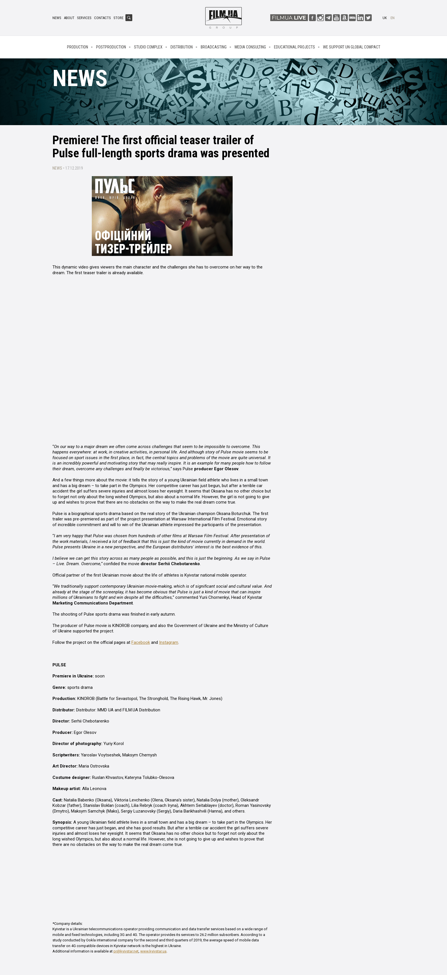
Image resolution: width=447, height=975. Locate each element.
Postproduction (111, 47)
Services (84, 18)
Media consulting (250, 47)
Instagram (168, 642)
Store (118, 18)
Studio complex (148, 47)
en (393, 18)
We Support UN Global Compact (351, 47)
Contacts (102, 18)
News (56, 18)
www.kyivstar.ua (153, 951)
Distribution (181, 47)
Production (77, 47)
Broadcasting (214, 47)
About (69, 18)
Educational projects (294, 47)
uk (385, 18)
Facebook (140, 642)
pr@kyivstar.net (126, 951)
